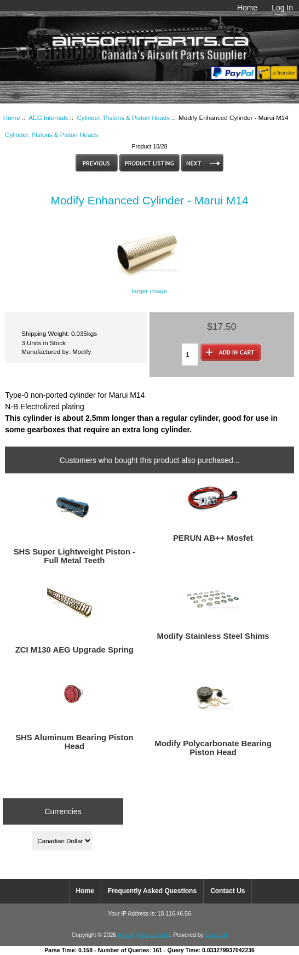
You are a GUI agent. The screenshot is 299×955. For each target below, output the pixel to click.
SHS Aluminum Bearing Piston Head (74, 742)
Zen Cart (216, 935)
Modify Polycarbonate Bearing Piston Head (212, 748)
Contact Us (227, 891)
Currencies (62, 811)
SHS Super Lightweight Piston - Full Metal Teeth (74, 556)
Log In (282, 7)
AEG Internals (48, 117)
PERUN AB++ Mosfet (213, 538)
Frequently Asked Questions (152, 891)
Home (247, 7)
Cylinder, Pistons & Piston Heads (123, 117)
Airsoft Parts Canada (143, 935)
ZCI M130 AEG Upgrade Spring (74, 649)
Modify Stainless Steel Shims (213, 636)
